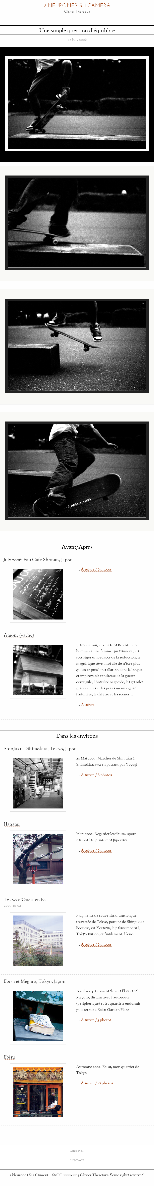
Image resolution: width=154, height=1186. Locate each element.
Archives (77, 1150)
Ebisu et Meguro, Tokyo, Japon (35, 981)
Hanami (12, 824)
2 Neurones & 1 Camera (77, 6)
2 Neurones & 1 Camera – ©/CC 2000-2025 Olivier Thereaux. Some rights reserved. (77, 1175)
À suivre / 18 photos (97, 1083)
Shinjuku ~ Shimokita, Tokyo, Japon (40, 748)
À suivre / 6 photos (96, 569)
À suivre (87, 704)
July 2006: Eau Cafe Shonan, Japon (38, 559)
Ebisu (9, 1056)
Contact (77, 1160)
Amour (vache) (19, 635)
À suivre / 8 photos (96, 775)
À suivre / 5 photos (96, 1020)
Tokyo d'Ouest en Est (25, 899)
